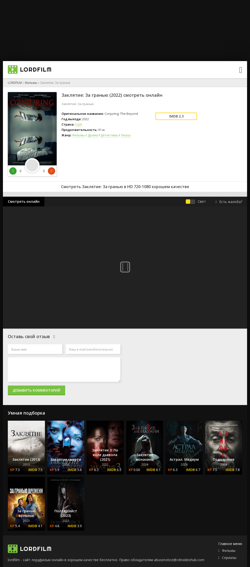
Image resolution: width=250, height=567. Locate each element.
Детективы (109, 135)
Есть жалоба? (229, 201)
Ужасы (126, 135)
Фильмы (31, 83)
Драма (93, 135)
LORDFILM (15, 83)
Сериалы (229, 557)
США (78, 124)
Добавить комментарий (36, 390)
